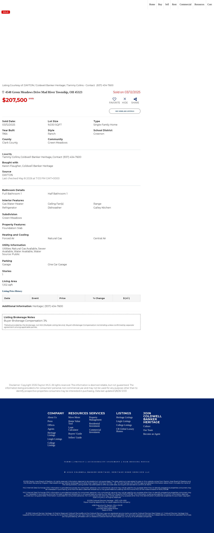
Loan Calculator (73, 428)
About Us (52, 417)
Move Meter (74, 417)
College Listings (51, 444)
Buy (160, 4)
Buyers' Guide (75, 433)
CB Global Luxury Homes (125, 430)
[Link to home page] (3, 4)
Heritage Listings (52, 434)
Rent (174, 4)
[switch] (114, 101)
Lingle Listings (55, 439)
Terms (68, 462)
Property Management (95, 418)
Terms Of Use (72, 529)
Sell (167, 4)
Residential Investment (94, 424)
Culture (146, 426)
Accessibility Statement (104, 462)
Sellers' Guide (75, 437)
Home (152, 4)
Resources (199, 4)
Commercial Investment (95, 431)
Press (50, 421)
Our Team (148, 430)
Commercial (185, 4)
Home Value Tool (74, 422)
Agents (51, 429)
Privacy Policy (89, 529)
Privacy (80, 462)
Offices (51, 425)
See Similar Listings (124, 111)
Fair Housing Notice (136, 462)
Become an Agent (151, 434)
